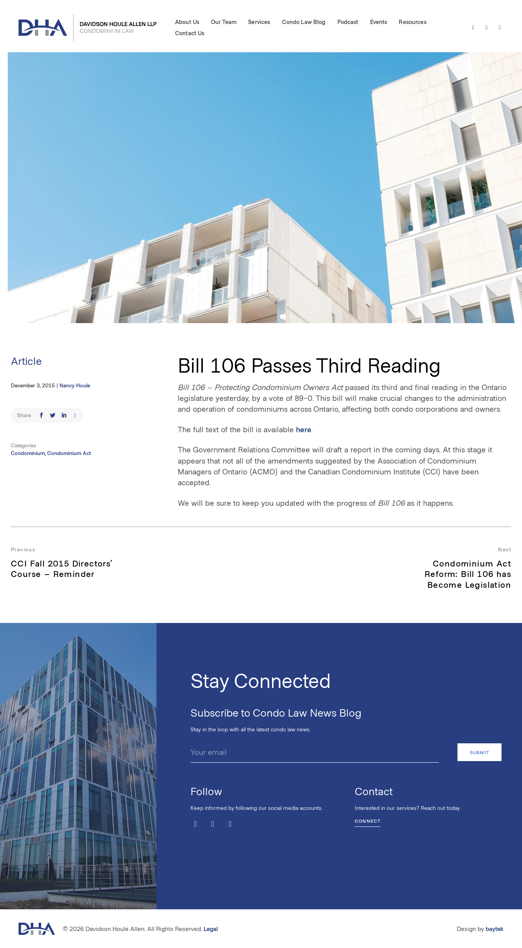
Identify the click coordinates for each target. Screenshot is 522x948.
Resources (412, 21)
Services (259, 21)
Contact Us (189, 32)
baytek (494, 928)
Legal (211, 928)
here (303, 429)
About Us (187, 21)
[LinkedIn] (499, 27)
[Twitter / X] (473, 27)
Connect (368, 820)
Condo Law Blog (304, 21)
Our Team (223, 21)
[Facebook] (486, 27)
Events (379, 21)
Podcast (348, 21)
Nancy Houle (75, 385)
